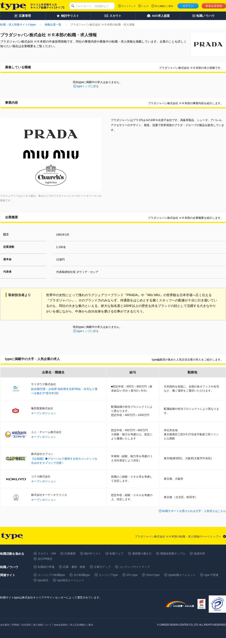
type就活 (43, 580)
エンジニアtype (108, 575)
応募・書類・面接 (74, 567)
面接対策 (199, 553)
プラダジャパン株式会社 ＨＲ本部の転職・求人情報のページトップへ (178, 536)
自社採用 (26, 625)
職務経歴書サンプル (172, 553)
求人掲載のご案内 (164, 6)
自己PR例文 (45, 558)
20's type (132, 575)
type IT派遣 (211, 575)
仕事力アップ (102, 567)
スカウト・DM (47, 553)
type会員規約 (61, 625)
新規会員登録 (213, 6)
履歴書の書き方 (142, 553)
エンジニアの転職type (51, 575)
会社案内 (4, 625)
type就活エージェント (71, 580)
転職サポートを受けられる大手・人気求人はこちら (194, 511)
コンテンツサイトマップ (134, 567)
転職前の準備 (46, 567)
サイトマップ (128, 6)
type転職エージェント (182, 575)
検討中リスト (92, 553)
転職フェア (116, 553)
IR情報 (15, 625)
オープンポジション (43, 413)
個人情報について (42, 625)
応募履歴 (70, 553)
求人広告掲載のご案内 (81, 625)
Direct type (152, 575)
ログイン (188, 6)
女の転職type (82, 575)
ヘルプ (145, 6)
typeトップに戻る (88, 86)
